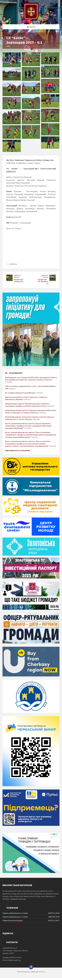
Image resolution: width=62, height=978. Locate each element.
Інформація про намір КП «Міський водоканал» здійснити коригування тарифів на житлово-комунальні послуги (27, 405)
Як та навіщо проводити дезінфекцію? (20, 393)
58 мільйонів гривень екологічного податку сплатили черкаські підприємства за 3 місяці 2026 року (29, 418)
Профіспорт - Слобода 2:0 (19, 280)
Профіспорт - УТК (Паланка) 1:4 (43, 281)
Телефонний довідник (12, 924)
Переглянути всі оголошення (17, 450)
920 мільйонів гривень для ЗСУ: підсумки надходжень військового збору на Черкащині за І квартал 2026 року (30, 411)
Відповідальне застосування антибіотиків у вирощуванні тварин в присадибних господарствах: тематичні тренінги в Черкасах (31, 378)
